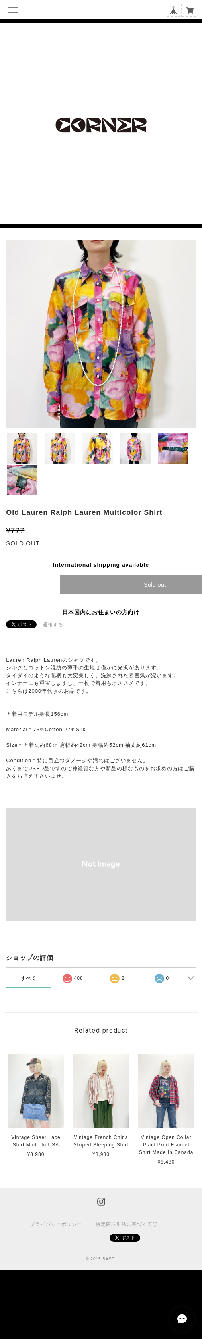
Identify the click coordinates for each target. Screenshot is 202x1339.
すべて (28, 978)
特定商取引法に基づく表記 (127, 1224)
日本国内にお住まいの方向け (101, 612)
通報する (53, 625)
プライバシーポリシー (56, 1224)
